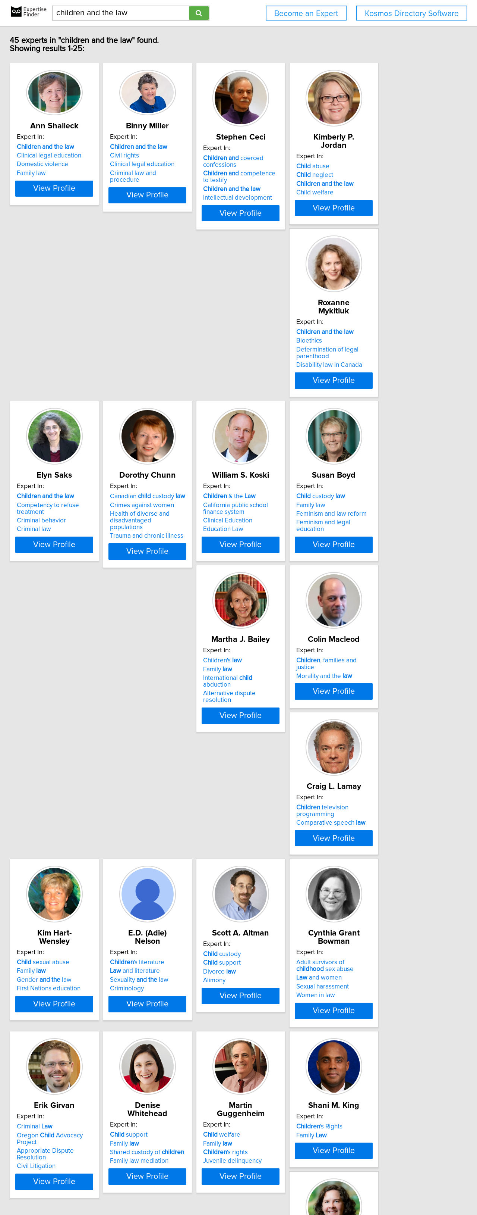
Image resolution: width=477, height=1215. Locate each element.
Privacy (258, 1188)
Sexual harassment (383, 728)
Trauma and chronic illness (282, 378)
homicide (43, 1062)
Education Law (377, 378)
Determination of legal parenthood (53, 366)
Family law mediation (163, 909)
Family (148, 533)
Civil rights (148, 163)
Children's (153, 524)
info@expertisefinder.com (196, 1188)
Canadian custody (283, 345)
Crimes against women (278, 354)
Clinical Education (382, 369)
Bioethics (35, 354)
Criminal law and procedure (172, 181)
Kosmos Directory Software (412, 14)
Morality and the (273, 533)
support (264, 712)
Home (238, 1188)
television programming (403, 524)
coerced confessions (276, 170)
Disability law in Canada (55, 378)
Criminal (40, 883)
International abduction (173, 542)
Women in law (376, 736)
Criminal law (151, 371)
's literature (161, 703)
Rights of (270, 1079)
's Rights (380, 883)
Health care (373, 1075)
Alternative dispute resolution (175, 550)
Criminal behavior (158, 363)
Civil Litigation (41, 909)
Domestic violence (47, 172)
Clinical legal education (54, 163)
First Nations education (54, 730)
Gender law (49, 721)
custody (46, 524)
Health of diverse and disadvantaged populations (283, 366)
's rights (268, 900)
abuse (374, 166)
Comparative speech (392, 533)
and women (380, 719)
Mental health (270, 1062)
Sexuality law (163, 721)
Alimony (257, 730)
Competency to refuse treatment (179, 354)
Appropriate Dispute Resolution (66, 900)
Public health (269, 1070)
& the (383, 345)
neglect (375, 175)
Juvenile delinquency (275, 909)
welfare (264, 883)
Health (372, 1066)
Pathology (47, 1070)
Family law (36, 181)
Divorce (262, 721)
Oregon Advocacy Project (65, 891)
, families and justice (285, 524)
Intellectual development (280, 206)
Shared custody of (171, 900)
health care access (395, 1058)
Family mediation (157, 1088)
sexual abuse (48, 703)
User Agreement (291, 1188)
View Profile (69, 210)
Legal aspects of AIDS (276, 1088)
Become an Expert (306, 14)
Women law (49, 1079)
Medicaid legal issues (387, 1084)
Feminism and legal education (63, 550)
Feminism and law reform (57, 542)
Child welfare (376, 192)
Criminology (151, 730)
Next (260, 1151)
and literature (159, 712)
